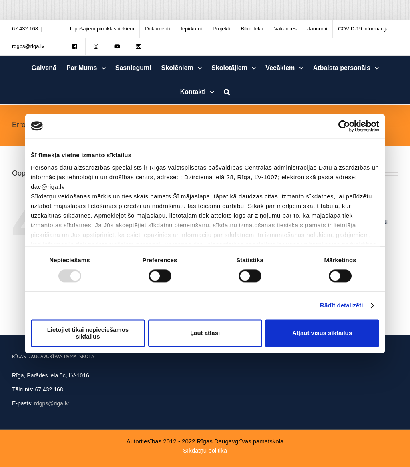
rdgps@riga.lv (28, 46)
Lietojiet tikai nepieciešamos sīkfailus (88, 333)
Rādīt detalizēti (341, 305)
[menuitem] (102, 29)
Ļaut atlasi (205, 333)
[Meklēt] (227, 92)
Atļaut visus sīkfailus (322, 333)
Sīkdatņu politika (205, 450)
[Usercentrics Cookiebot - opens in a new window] (344, 126)
